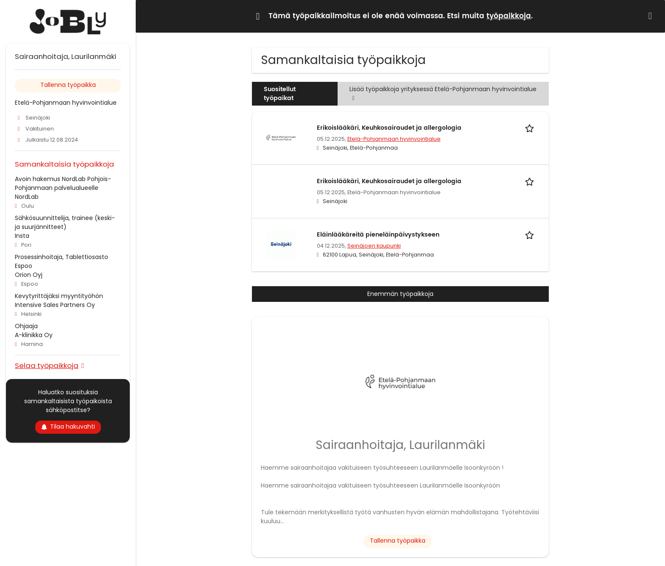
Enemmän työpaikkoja (400, 294)
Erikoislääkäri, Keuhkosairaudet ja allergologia (389, 128)
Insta (22, 235)
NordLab (27, 196)
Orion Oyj (28, 274)
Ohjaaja (26, 326)
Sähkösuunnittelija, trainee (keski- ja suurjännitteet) (65, 222)
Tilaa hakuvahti (68, 426)
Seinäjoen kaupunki (374, 245)
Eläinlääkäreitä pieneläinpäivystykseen (378, 235)
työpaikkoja (508, 16)
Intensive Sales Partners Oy (55, 305)
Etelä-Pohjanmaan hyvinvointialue (394, 138)
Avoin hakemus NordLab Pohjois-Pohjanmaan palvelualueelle (63, 183)
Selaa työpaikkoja (46, 365)
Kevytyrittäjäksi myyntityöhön (59, 296)
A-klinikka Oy (34, 335)
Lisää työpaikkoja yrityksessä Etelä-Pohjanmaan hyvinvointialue (442, 93)
